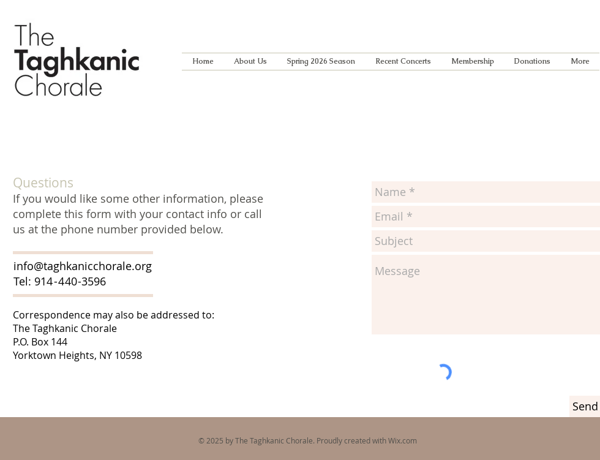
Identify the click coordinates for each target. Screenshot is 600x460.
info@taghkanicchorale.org (82, 265)
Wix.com (402, 440)
